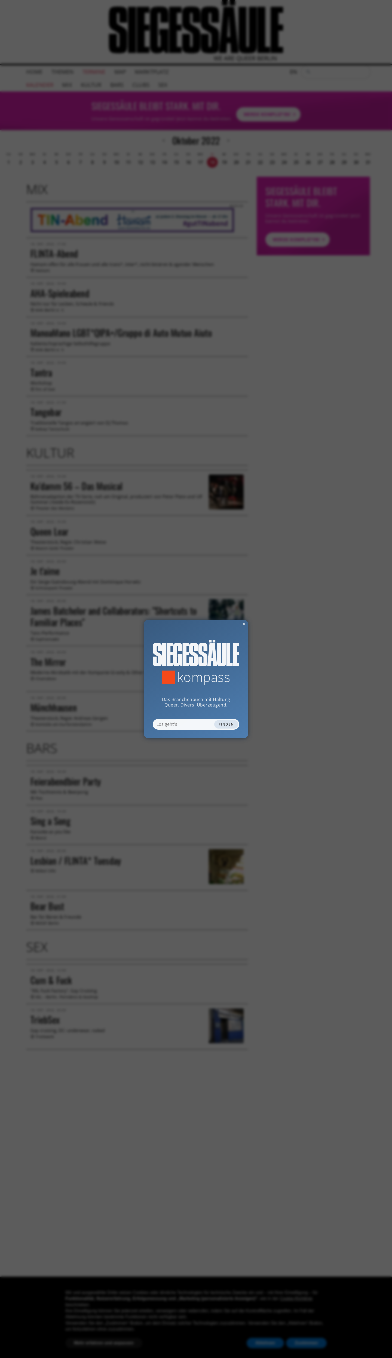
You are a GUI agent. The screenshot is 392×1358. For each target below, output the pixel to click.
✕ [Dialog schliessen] (230, 623)
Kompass (203, 677)
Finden (226, 724)
